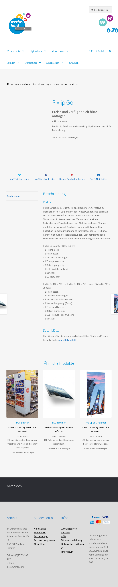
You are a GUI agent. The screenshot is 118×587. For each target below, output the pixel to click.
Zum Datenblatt (67, 339)
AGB (63, 536)
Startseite (14, 84)
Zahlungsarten (69, 528)
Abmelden (39, 544)
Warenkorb (39, 532)
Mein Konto (40, 528)
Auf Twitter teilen (19, 179)
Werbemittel (31, 62)
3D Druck (74, 62)
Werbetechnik (13, 51)
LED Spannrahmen (60, 84)
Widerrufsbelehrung (71, 540)
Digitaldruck (36, 51)
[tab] (22, 196)
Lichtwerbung (43, 84)
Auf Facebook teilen (45, 179)
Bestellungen (41, 536)
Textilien (10, 62)
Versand (65, 532)
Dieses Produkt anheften (72, 179)
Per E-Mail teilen (98, 179)
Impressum (67, 551)
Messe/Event (57, 51)
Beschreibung (13, 195)
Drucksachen (52, 62)
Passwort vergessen (44, 540)
